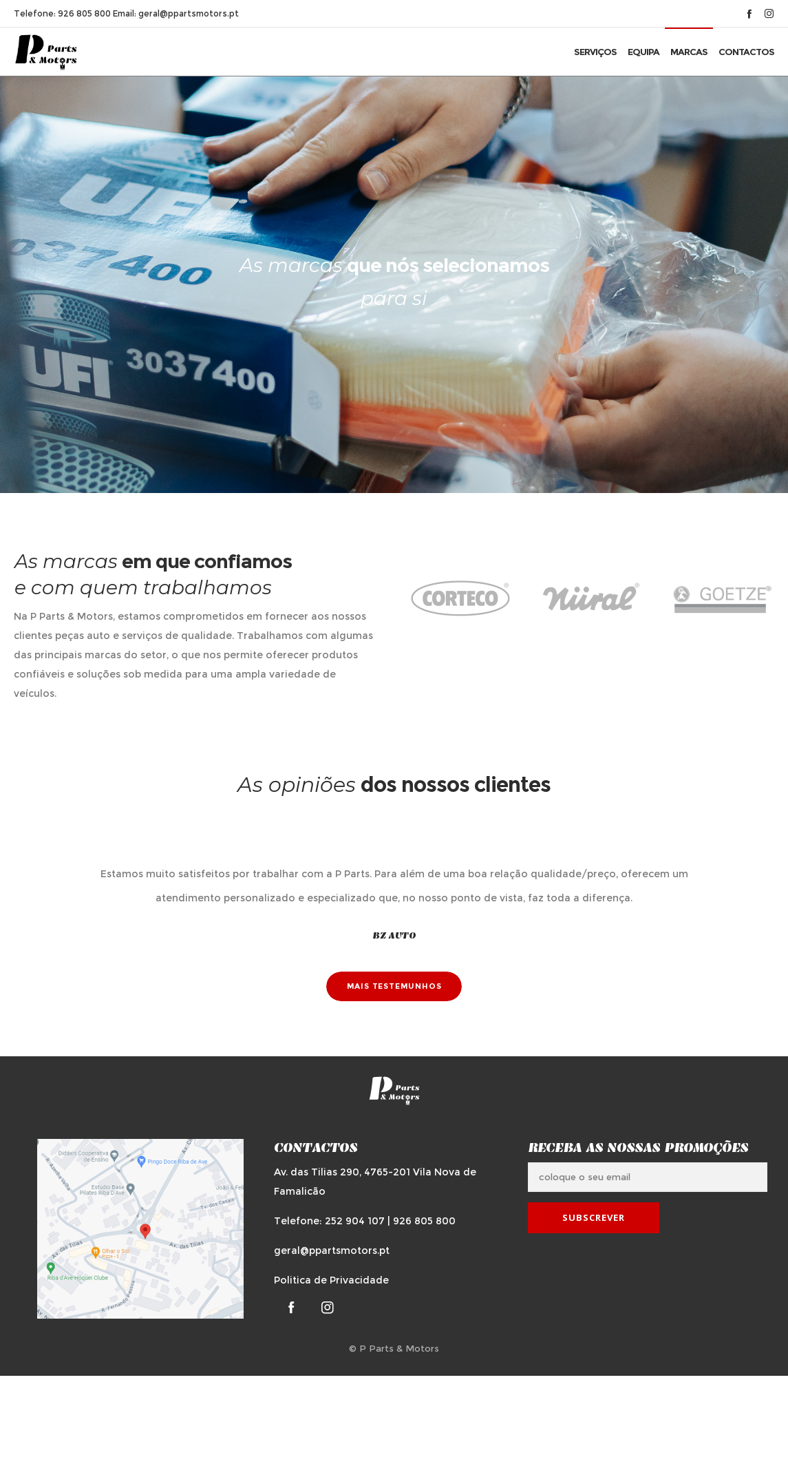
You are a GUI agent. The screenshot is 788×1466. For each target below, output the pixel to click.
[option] (461, 599)
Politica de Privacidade (331, 1280)
